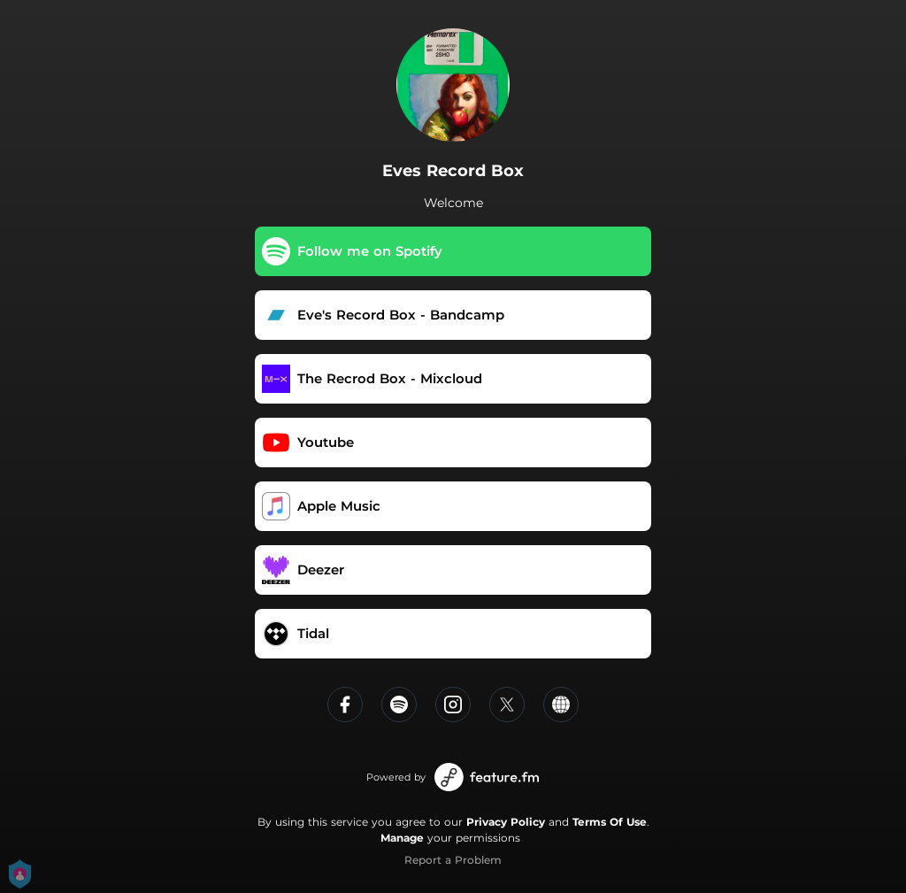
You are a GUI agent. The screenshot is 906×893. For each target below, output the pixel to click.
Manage (402, 837)
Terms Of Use (609, 821)
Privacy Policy (505, 821)
